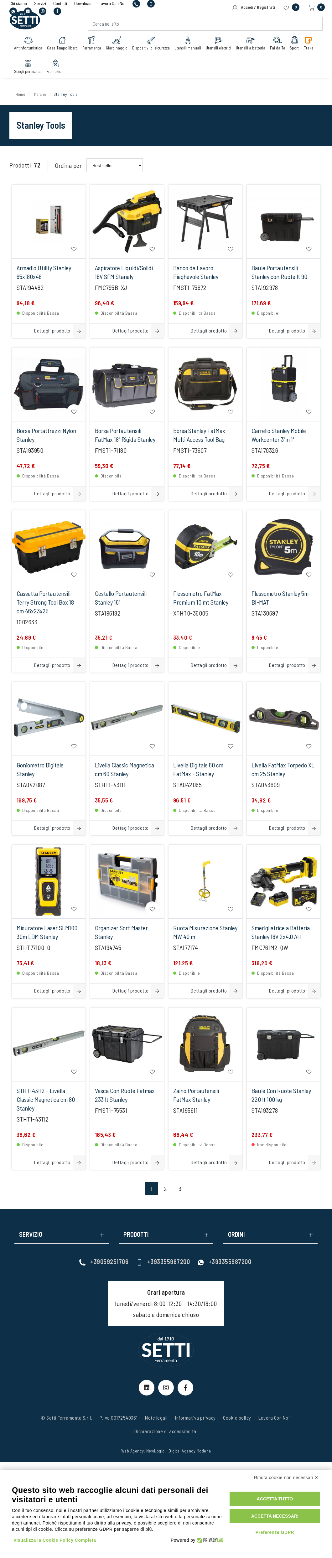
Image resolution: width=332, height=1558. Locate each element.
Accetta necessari (274, 1516)
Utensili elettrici (220, 46)
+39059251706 (103, 1261)
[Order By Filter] (114, 165)
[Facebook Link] (185, 1387)
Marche (43, 94)
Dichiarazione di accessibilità (165, 1431)
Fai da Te (279, 46)
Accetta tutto (275, 1498)
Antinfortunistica (30, 46)
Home (21, 94)
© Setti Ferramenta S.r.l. (66, 1418)
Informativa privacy (195, 1418)
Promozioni (57, 69)
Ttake (310, 46)
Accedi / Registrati (253, 7)
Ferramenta (93, 46)
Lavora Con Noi (274, 1418)
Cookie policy (237, 1418)
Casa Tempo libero (64, 46)
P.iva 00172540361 (119, 1418)
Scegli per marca (29, 69)
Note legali (156, 1418)
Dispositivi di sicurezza (152, 46)
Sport (296, 46)
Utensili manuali (189, 46)
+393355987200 (163, 1261)
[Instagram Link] (166, 1387)
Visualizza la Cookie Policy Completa (54, 1540)
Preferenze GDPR (275, 1532)
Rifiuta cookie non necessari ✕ (286, 1477)
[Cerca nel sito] (205, 27)
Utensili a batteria (252, 46)
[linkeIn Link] (146, 1387)
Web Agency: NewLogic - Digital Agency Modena (166, 1450)
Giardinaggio (118, 46)
